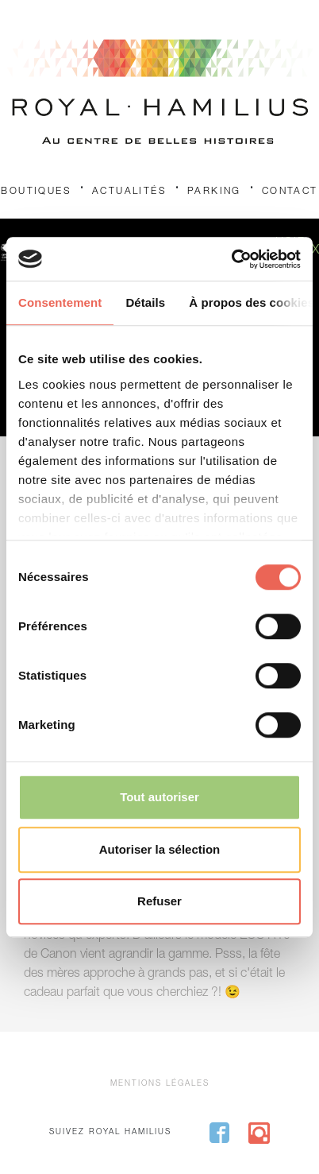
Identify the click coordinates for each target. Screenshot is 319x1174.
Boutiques (36, 191)
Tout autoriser (159, 797)
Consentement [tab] (60, 302)
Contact (290, 191)
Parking (214, 191)
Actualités (129, 191)
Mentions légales (159, 1084)
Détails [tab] (145, 302)
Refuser (159, 901)
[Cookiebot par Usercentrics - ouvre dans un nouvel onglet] (231, 259)
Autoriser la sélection (160, 849)
